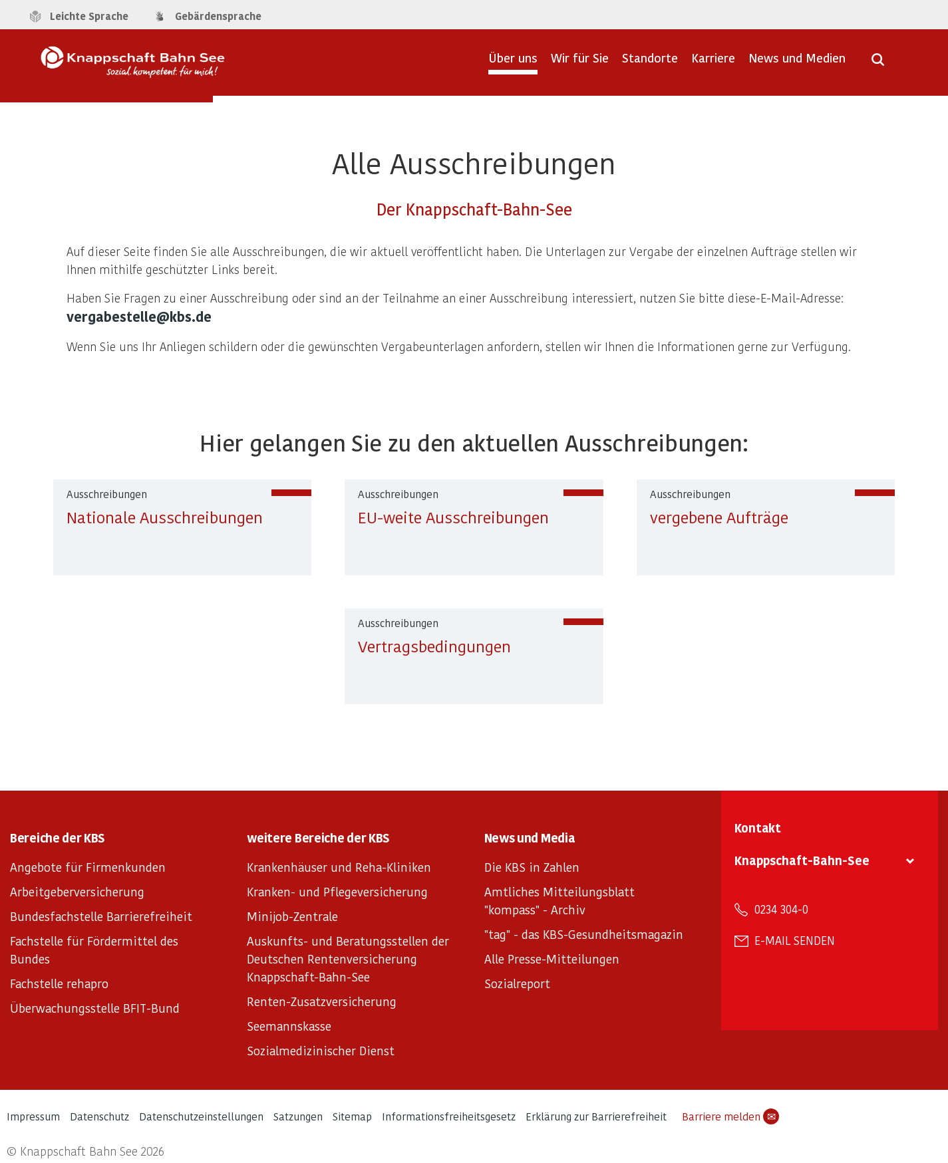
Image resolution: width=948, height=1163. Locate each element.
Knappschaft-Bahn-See (801, 860)
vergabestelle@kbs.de (139, 316)
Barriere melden (730, 1116)
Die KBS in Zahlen (531, 867)
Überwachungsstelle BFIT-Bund (95, 1008)
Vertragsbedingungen (434, 646)
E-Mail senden (794, 940)
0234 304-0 (781, 909)
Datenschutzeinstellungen (201, 1116)
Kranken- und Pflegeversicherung (337, 891)
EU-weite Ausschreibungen (453, 517)
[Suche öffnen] (877, 63)
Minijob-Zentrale (292, 916)
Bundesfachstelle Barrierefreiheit (101, 916)
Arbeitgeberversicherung (77, 891)
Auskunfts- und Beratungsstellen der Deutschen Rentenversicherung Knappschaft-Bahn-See (348, 958)
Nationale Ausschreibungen (165, 517)
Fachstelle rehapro (59, 983)
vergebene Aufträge (719, 517)
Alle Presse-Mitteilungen (551, 959)
